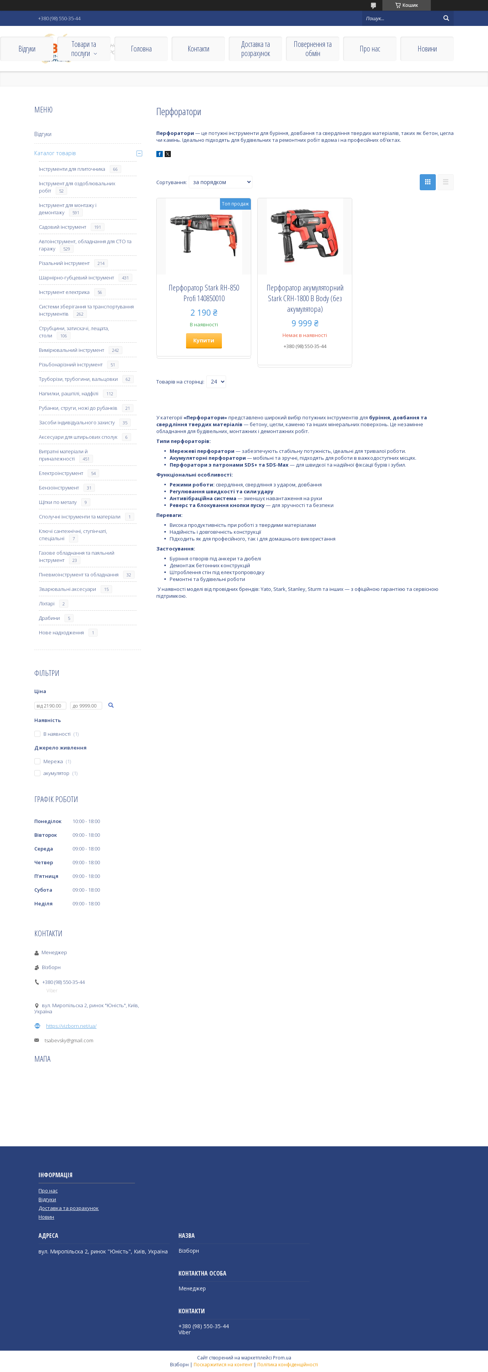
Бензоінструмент (59, 487)
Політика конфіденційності (287, 1364)
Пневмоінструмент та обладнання (79, 574)
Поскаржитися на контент (223, 1364)
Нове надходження (61, 632)
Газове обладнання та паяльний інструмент (76, 556)
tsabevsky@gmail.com (69, 1040)
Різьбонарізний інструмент (71, 364)
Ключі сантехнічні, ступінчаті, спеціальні (73, 535)
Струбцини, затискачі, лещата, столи (74, 332)
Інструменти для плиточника (72, 168)
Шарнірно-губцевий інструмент (76, 277)
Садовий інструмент (62, 226)
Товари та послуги (83, 48)
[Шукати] (446, 18)
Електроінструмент (61, 473)
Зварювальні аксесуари (67, 589)
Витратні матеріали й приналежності (63, 455)
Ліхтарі (47, 603)
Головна (141, 48)
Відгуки (26, 48)
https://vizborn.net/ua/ (71, 1026)
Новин (46, 1216)
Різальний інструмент (64, 263)
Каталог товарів (55, 153)
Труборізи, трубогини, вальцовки (78, 378)
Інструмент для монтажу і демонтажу (67, 209)
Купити (203, 340)
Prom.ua (282, 1357)
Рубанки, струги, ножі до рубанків (78, 407)
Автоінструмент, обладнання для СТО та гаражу (85, 245)
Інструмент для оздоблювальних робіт (77, 187)
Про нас (370, 48)
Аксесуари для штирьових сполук (78, 436)
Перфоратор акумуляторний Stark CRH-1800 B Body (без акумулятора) (305, 298)
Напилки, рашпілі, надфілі (68, 393)
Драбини (49, 618)
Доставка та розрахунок (255, 48)
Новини (427, 48)
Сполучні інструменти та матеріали (79, 516)
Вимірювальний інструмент (71, 350)
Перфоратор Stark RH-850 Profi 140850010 (204, 292)
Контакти (198, 48)
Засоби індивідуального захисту (77, 422)
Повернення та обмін (313, 48)
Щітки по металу (58, 502)
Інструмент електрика (64, 292)
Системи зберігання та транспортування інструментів (86, 310)
